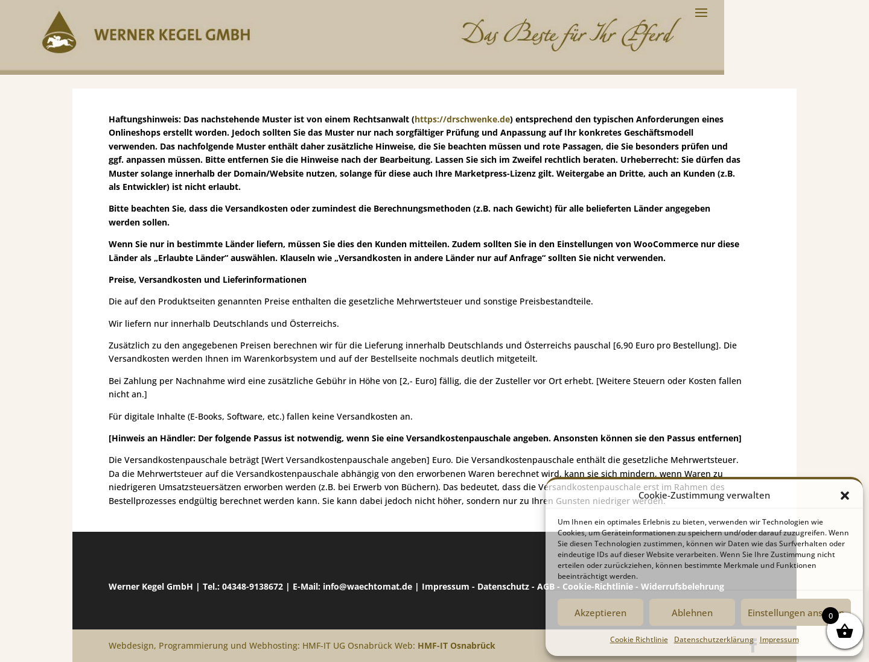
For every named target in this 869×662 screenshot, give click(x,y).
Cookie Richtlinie (639, 639)
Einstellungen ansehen (796, 613)
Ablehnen (692, 613)
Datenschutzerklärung (714, 639)
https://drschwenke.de (462, 119)
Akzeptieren (600, 613)
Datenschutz (503, 586)
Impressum (779, 639)
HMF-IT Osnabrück (456, 645)
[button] (845, 496)
